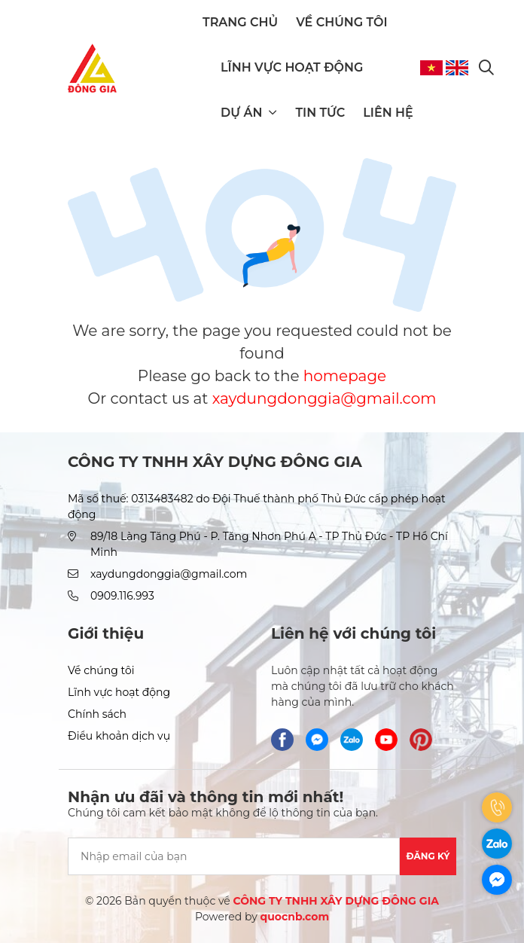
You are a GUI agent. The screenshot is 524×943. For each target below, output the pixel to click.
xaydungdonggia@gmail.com (324, 398)
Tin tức (320, 112)
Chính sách (97, 714)
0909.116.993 (122, 596)
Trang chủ (240, 22)
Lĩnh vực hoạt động (292, 67)
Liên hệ (388, 112)
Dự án (249, 112)
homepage (344, 376)
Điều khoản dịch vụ (119, 736)
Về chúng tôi (341, 22)
